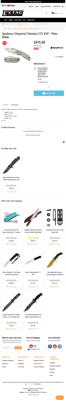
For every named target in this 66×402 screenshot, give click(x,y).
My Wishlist (21, 363)
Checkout (61, 13)
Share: (59, 56)
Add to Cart (11, 244)
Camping (52, 372)
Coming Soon (31, 20)
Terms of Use (30, 384)
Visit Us (4, 367)
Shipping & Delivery (39, 360)
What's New (18, 20)
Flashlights (52, 363)
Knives (51, 375)
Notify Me (48, 93)
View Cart (20, 360)
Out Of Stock (11, 192)
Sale (24, 20)
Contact (37, 6)
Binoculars (52, 369)
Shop (5, 20)
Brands (11, 20)
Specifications (14, 105)
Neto (38, 394)
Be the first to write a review (33, 135)
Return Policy (57, 6)
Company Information (7, 360)
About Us (31, 6)
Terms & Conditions (39, 367)
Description (5, 105)
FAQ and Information (46, 6)
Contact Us (5, 363)
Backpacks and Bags (55, 366)
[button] (33, 135)
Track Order (21, 367)
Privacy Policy (38, 363)
